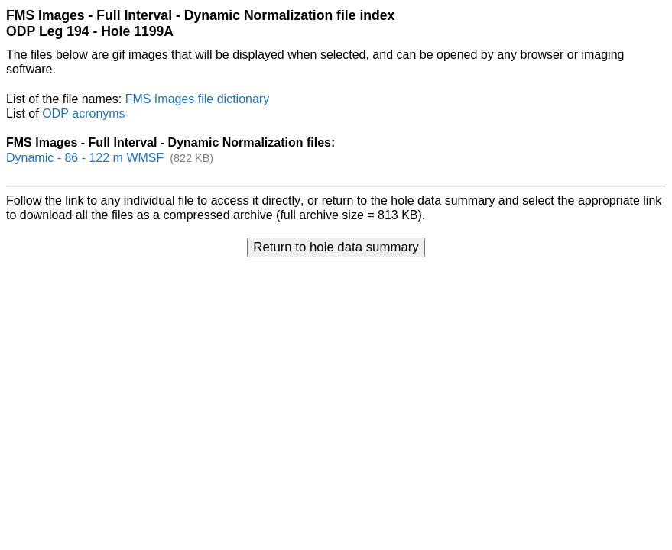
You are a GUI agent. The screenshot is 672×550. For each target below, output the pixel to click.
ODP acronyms (83, 113)
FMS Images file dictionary (197, 98)
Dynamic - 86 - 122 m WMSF (85, 157)
